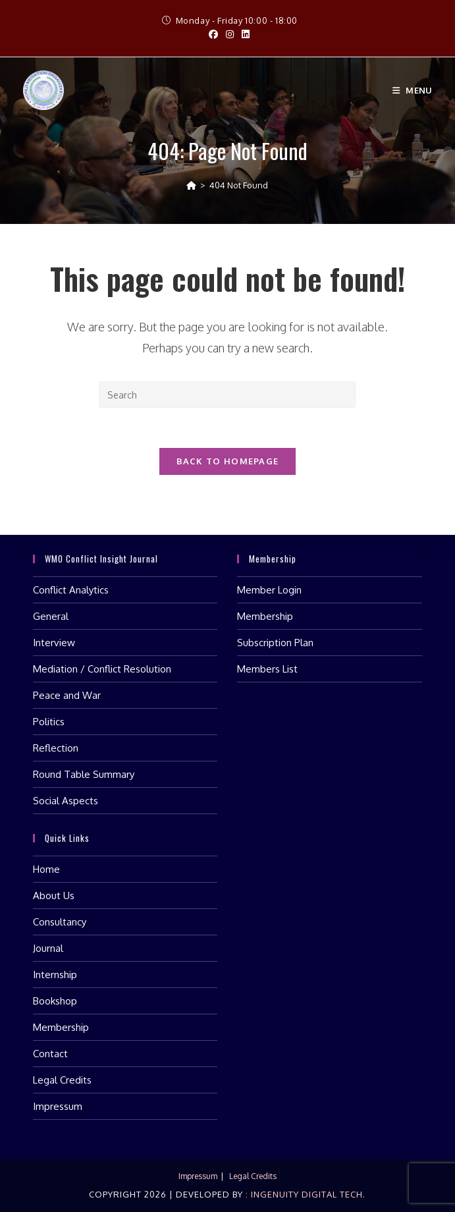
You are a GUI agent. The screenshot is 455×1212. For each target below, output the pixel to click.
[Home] (191, 185)
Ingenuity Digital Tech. (306, 1194)
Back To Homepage (227, 461)
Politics (49, 721)
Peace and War (67, 695)
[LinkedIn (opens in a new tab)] (244, 34)
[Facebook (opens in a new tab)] (213, 34)
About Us (53, 895)
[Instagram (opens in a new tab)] (230, 34)
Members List (267, 669)
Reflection (55, 748)
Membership (265, 616)
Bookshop (55, 1001)
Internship (55, 974)
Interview (54, 642)
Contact (50, 1053)
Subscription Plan (275, 642)
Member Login (269, 590)
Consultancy (59, 922)
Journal (48, 948)
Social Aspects (65, 800)
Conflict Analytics (71, 590)
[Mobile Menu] (412, 90)
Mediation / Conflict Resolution (102, 669)
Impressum (57, 1106)
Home (46, 869)
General (50, 616)
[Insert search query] (227, 394)
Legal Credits (62, 1080)
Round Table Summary (83, 774)
